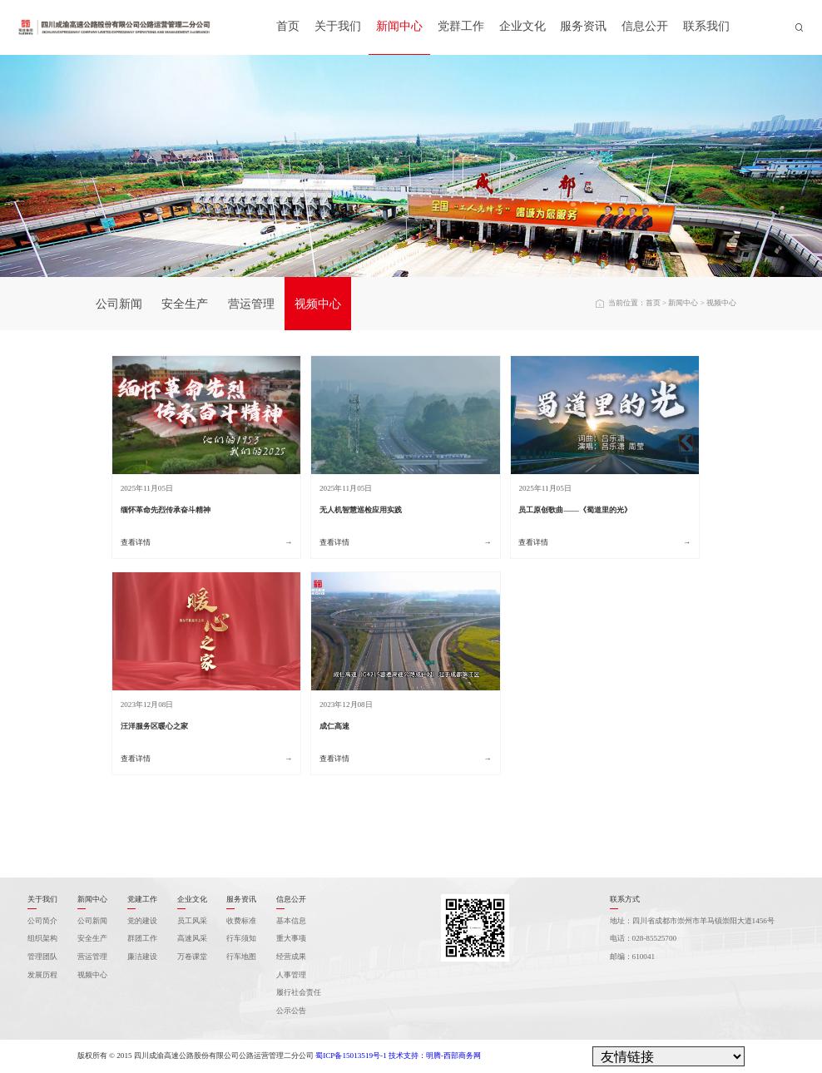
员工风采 (192, 921)
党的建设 (142, 921)
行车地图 (241, 956)
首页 (288, 26)
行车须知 (241, 938)
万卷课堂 (192, 956)
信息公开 (644, 26)
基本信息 (291, 921)
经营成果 (291, 956)
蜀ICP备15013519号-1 (351, 1055)
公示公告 (291, 1010)
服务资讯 (583, 26)
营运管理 (251, 303)
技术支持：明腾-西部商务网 (435, 1055)
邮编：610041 (633, 956)
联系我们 (706, 26)
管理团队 (42, 956)
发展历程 (42, 975)
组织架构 (42, 938)
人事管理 (291, 975)
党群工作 (461, 26)
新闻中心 (399, 26)
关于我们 (337, 26)
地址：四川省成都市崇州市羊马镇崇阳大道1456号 (692, 921)
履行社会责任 (298, 992)
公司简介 (42, 921)
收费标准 (241, 921)
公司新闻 (119, 303)
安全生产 (184, 303)
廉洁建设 (142, 956)
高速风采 (192, 938)
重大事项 (291, 938)
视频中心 (318, 303)
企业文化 (522, 26)
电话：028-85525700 (643, 938)
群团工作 (142, 938)
